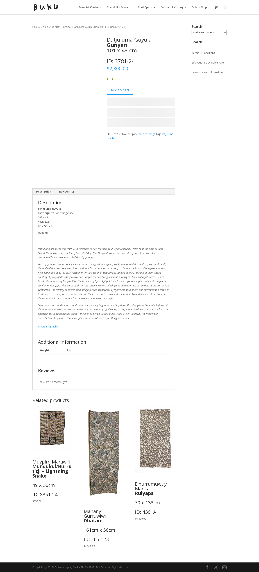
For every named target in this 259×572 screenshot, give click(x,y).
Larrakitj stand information (207, 72)
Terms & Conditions (203, 53)
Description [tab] (43, 191)
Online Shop (199, 7)
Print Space (145, 7)
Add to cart (120, 90)
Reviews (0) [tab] (66, 191)
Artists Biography (48, 326)
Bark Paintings (64, 26)
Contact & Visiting (171, 7)
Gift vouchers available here (208, 62)
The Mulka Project (118, 7)
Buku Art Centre (88, 7)
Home (35, 26)
